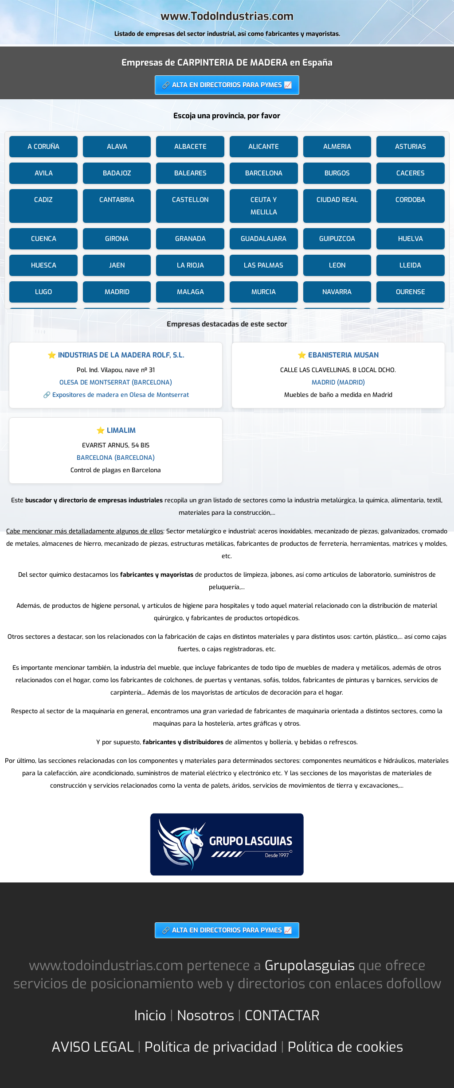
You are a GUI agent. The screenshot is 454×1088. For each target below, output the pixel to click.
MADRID (117, 292)
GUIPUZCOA (337, 238)
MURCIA (263, 292)
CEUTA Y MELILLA (263, 206)
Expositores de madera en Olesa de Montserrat (120, 395)
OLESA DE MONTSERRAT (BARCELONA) (115, 382)
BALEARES (190, 173)
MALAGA (190, 292)
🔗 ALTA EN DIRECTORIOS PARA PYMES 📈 (227, 85)
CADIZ (43, 199)
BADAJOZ (117, 173)
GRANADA (190, 238)
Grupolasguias (310, 965)
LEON (337, 265)
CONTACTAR (282, 1015)
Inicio (150, 1015)
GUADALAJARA (263, 238)
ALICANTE (263, 146)
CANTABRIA (116, 199)
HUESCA (43, 265)
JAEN (117, 265)
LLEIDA (410, 265)
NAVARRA (337, 292)
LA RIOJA (190, 265)
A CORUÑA (43, 146)
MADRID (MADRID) (338, 382)
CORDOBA (410, 199)
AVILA (44, 173)
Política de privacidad (211, 1047)
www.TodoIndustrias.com (227, 16)
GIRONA (117, 238)
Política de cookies (345, 1047)
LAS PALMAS (263, 265)
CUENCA (43, 238)
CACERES (410, 173)
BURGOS (337, 173)
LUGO (43, 292)
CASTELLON (190, 199)
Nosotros (205, 1015)
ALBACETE (190, 146)
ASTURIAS (410, 146)
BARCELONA (263, 173)
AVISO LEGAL (92, 1047)
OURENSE (410, 292)
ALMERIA (337, 146)
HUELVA (410, 238)
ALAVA (117, 146)
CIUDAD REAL (337, 199)
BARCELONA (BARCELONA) (116, 458)
